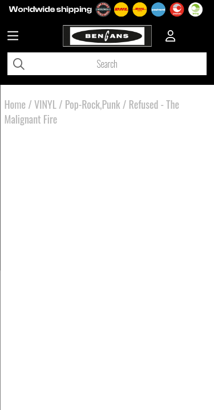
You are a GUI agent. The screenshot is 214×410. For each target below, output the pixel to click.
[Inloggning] (170, 37)
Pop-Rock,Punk (92, 104)
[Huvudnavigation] (12, 37)
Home (15, 104)
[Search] (107, 63)
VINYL (45, 104)
